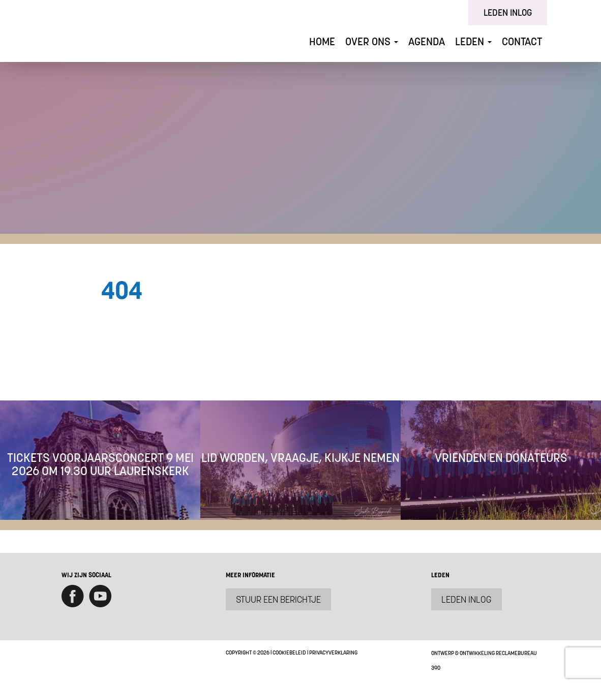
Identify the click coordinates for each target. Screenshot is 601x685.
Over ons (371, 41)
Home (322, 41)
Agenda (426, 41)
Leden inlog (508, 12)
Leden (473, 41)
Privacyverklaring (333, 652)
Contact (522, 41)
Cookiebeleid (289, 652)
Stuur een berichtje (278, 599)
